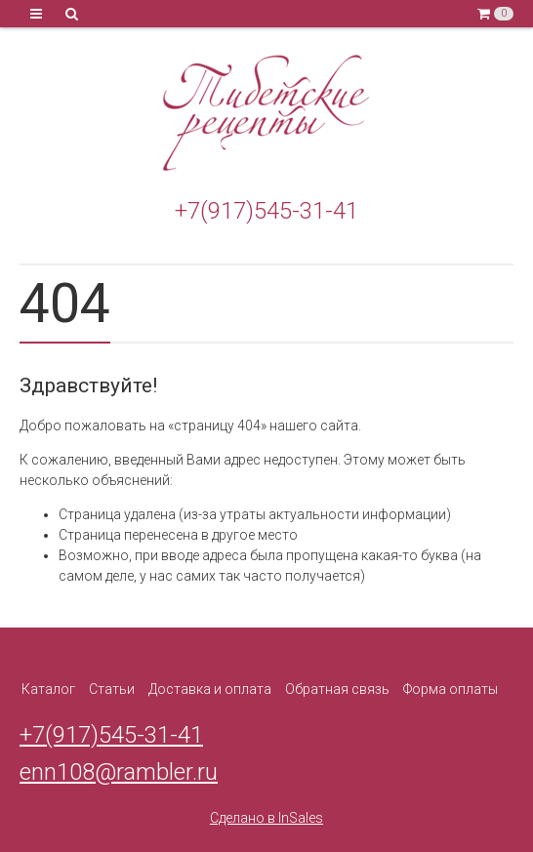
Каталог (48, 689)
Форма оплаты (450, 689)
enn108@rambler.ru (119, 772)
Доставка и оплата (209, 689)
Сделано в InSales (266, 818)
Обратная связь (337, 689)
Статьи (112, 689)
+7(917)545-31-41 (266, 210)
